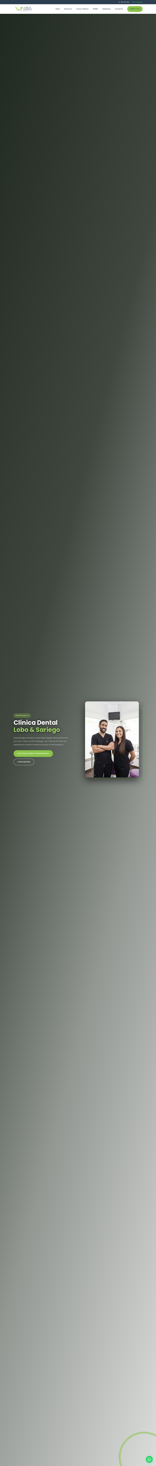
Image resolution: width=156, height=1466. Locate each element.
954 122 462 (123, 2)
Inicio (58, 9)
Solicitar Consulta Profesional (32, 753)
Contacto (119, 9)
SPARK (95, 9)
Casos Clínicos (82, 9)
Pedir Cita (135, 9)
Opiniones (106, 9)
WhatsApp (138, 2)
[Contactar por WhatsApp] (149, 1459)
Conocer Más (22, 762)
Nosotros (68, 9)
